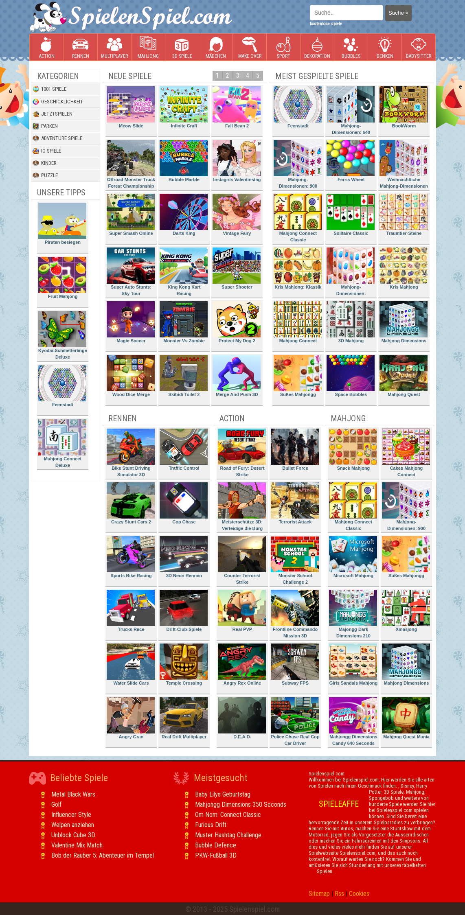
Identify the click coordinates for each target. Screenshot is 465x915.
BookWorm (403, 107)
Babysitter (418, 47)
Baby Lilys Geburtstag (222, 794)
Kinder (45, 163)
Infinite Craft (184, 107)
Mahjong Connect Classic (298, 218)
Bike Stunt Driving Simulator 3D (131, 453)
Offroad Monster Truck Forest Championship (131, 164)
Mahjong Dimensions (403, 322)
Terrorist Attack (295, 503)
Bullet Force (295, 450)
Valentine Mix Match (77, 845)
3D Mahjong (351, 322)
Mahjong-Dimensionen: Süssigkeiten (351, 272)
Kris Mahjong (403, 268)
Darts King (184, 215)
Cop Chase (184, 503)
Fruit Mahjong (62, 278)
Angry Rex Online (242, 664)
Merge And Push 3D (237, 376)
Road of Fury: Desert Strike (242, 453)
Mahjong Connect (298, 322)
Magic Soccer (131, 322)
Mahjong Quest (403, 376)
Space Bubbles (351, 376)
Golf (56, 804)
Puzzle (45, 175)
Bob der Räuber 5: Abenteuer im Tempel (102, 855)
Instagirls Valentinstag (237, 161)
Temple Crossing (184, 664)
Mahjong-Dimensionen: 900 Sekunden (298, 165)
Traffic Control (184, 450)
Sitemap (319, 893)
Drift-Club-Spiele (184, 611)
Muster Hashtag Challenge (228, 835)
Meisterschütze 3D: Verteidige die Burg (242, 506)
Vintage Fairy (237, 215)
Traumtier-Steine (403, 215)
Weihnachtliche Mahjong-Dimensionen (403, 164)
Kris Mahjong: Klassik (298, 268)
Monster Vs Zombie (184, 322)
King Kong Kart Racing (184, 271)
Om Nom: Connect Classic (228, 815)
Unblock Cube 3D (73, 835)
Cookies (359, 893)
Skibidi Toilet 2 (184, 376)
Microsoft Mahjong (353, 557)
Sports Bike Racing (131, 557)
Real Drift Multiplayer (184, 718)
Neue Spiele (129, 76)
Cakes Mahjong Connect (406, 453)
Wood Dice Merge (131, 376)
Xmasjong (406, 611)
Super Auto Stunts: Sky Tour (131, 271)
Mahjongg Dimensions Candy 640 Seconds (353, 721)
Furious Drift (210, 825)
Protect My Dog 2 (237, 322)
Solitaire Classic (351, 215)
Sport (283, 47)
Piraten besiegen (62, 224)
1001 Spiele (49, 89)
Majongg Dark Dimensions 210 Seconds (353, 615)
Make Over (249, 47)
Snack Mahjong (353, 450)
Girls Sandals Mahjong (353, 664)
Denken (384, 47)
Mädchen (216, 47)
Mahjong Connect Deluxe (62, 443)
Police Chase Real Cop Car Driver (295, 721)
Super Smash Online (131, 215)
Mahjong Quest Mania (406, 718)
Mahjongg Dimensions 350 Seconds (240, 804)
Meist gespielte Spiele (316, 76)
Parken (45, 126)
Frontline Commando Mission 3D (295, 614)
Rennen (80, 47)
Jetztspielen (52, 114)
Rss (339, 893)
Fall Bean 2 (237, 107)
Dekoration (317, 47)
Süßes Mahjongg (298, 376)
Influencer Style (71, 815)
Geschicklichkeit (58, 102)
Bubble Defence (215, 845)
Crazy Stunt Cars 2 (131, 503)
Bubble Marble (184, 161)
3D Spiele (182, 47)
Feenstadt (62, 386)
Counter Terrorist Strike (242, 560)
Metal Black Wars (73, 794)
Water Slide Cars (131, 664)
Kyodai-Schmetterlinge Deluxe (62, 335)
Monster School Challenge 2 (295, 560)
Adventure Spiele (57, 138)
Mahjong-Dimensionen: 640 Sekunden (351, 111)
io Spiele (47, 151)
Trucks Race (131, 611)
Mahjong (148, 47)
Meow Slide (131, 107)
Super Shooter (237, 268)
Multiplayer (114, 47)
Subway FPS (295, 664)
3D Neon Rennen (184, 557)
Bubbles (351, 47)
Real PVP (242, 611)
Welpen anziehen (72, 825)
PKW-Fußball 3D (216, 855)
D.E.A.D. (242, 718)
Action (46, 47)
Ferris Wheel (351, 161)
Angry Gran (131, 718)
